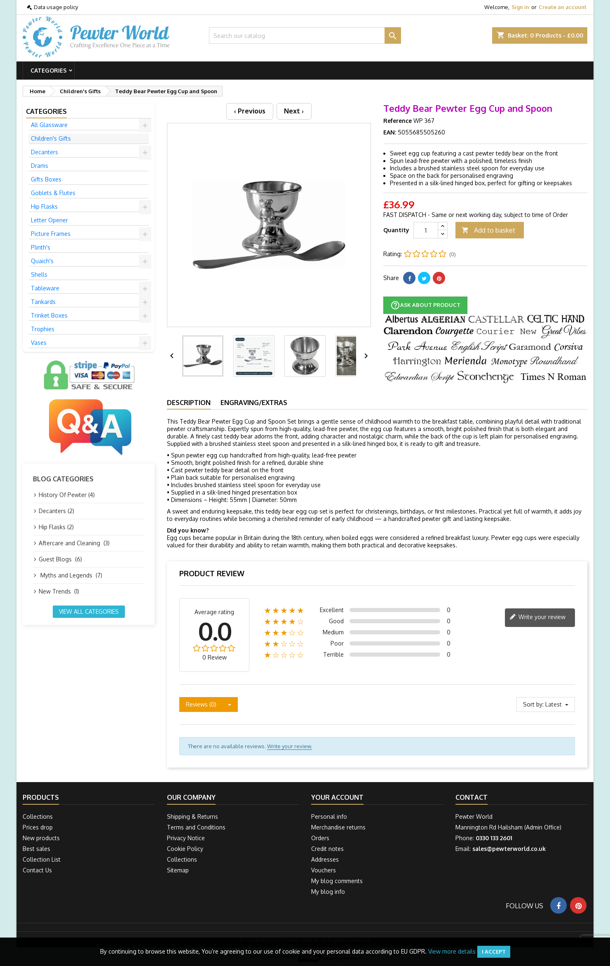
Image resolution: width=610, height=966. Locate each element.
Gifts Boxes (46, 179)
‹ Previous (249, 111)
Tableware (45, 288)
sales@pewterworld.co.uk (509, 848)
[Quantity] (425, 230)
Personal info (329, 816)
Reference (397, 120)
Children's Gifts (51, 138)
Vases (39, 342)
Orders (320, 837)
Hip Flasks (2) (56, 526)
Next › (294, 111)
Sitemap (178, 870)
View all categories (89, 611)
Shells (39, 274)
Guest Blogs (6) (60, 559)
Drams (39, 165)
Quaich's (42, 260)
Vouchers (323, 870)
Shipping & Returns (192, 816)
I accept (494, 951)
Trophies (42, 328)
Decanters (44, 152)
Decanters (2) (56, 510)
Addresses (325, 859)
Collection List (42, 859)
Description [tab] (189, 402)
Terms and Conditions (196, 827)
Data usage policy (56, 7)
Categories (48, 70)
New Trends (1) (59, 591)
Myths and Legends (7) (70, 575)
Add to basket (488, 230)
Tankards (43, 301)
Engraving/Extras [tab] (254, 402)
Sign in (520, 7)
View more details (452, 951)
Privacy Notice (186, 837)
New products (41, 837)
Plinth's (40, 247)
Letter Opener (49, 220)
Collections (38, 816)
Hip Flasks (44, 206)
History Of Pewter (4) (67, 494)
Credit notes (327, 848)
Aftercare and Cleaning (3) (74, 543)
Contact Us (37, 870)
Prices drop (38, 827)
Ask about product (425, 305)
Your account (337, 797)
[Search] (305, 35)
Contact (471, 797)
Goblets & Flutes (53, 192)
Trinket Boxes (49, 315)
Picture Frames (50, 233)
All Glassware (49, 124)
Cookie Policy (185, 848)
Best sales (36, 848)
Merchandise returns (338, 827)
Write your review (537, 617)
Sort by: (533, 704)
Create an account (563, 7)
